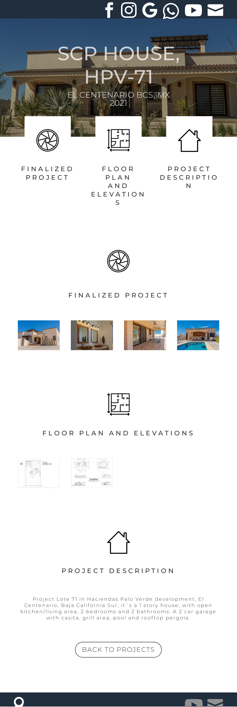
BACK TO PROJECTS (118, 649)
